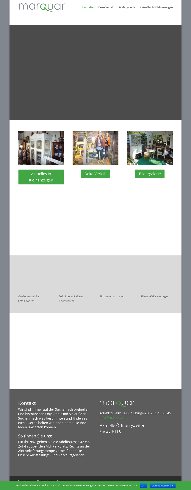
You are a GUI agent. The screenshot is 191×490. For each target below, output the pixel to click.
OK (143, 485)
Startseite (87, 7)
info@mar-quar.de (114, 417)
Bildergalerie (127, 7)
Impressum (25, 481)
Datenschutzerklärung (51, 481)
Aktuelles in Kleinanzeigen (156, 7)
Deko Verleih (106, 7)
